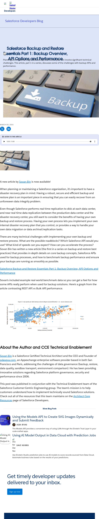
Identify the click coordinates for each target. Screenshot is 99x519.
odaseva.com (8, 360)
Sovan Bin (25, 181)
